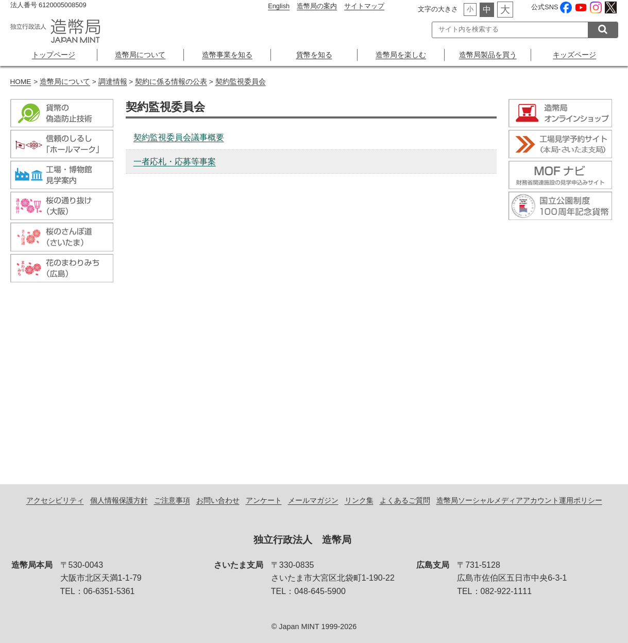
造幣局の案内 (317, 6)
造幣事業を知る (227, 54)
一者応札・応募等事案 (174, 161)
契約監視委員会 (240, 82)
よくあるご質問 (405, 500)
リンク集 (359, 500)
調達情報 (112, 82)
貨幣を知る (314, 54)
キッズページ (574, 54)
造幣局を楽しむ (401, 54)
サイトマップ (364, 6)
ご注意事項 (172, 500)
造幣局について (140, 54)
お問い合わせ (218, 500)
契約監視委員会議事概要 (178, 137)
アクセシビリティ (55, 500)
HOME (20, 82)
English (279, 6)
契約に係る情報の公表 (171, 82)
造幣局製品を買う (488, 54)
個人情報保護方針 (119, 500)
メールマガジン (313, 500)
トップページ (53, 54)
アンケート (264, 500)
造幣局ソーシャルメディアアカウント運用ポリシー (519, 500)
